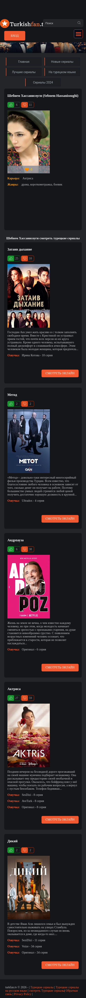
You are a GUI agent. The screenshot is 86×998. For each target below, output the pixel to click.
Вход (15, 35)
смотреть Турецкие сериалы (47, 990)
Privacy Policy (22, 994)
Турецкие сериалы (41, 987)
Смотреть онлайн (60, 373)
